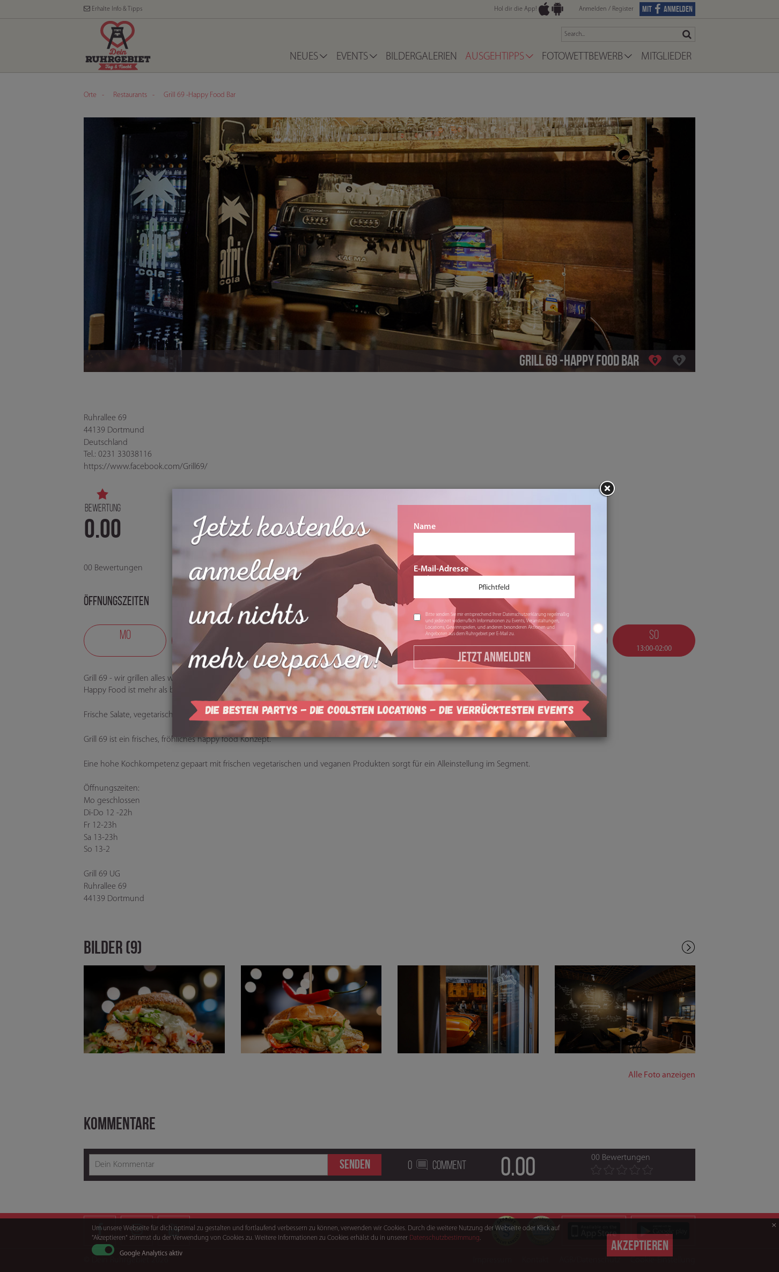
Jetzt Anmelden (494, 656)
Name (494, 539)
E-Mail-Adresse (494, 581)
